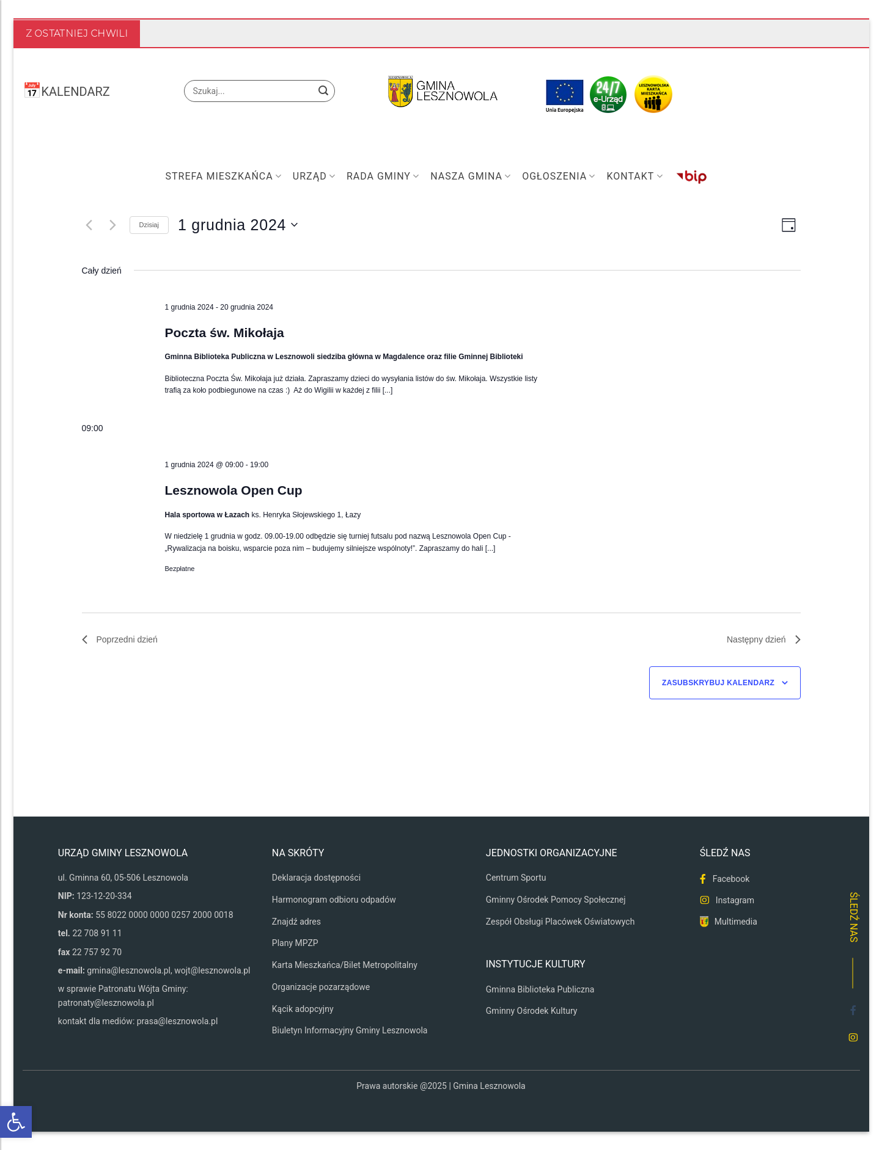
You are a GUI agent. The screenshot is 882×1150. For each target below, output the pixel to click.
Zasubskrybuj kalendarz (718, 683)
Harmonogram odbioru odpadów (334, 899)
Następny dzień (764, 639)
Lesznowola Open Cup (233, 490)
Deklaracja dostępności (316, 878)
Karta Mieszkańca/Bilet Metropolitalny (344, 965)
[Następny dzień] (113, 224)
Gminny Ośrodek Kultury (532, 1011)
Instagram (735, 900)
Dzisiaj (149, 224)
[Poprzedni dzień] (89, 224)
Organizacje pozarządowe (321, 987)
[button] (16, 1122)
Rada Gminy (383, 176)
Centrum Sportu (516, 878)
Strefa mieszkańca (224, 176)
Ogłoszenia (558, 176)
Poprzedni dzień (120, 639)
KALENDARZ (76, 91)
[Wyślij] (323, 91)
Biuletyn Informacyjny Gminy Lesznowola (350, 1030)
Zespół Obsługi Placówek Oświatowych (560, 921)
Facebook (731, 879)
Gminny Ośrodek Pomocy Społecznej (556, 899)
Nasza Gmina (470, 176)
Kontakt (634, 176)
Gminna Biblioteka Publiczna (540, 989)
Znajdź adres (296, 921)
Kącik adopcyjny (303, 1009)
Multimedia (736, 921)
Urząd (314, 176)
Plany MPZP (295, 943)
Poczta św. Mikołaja (224, 333)
